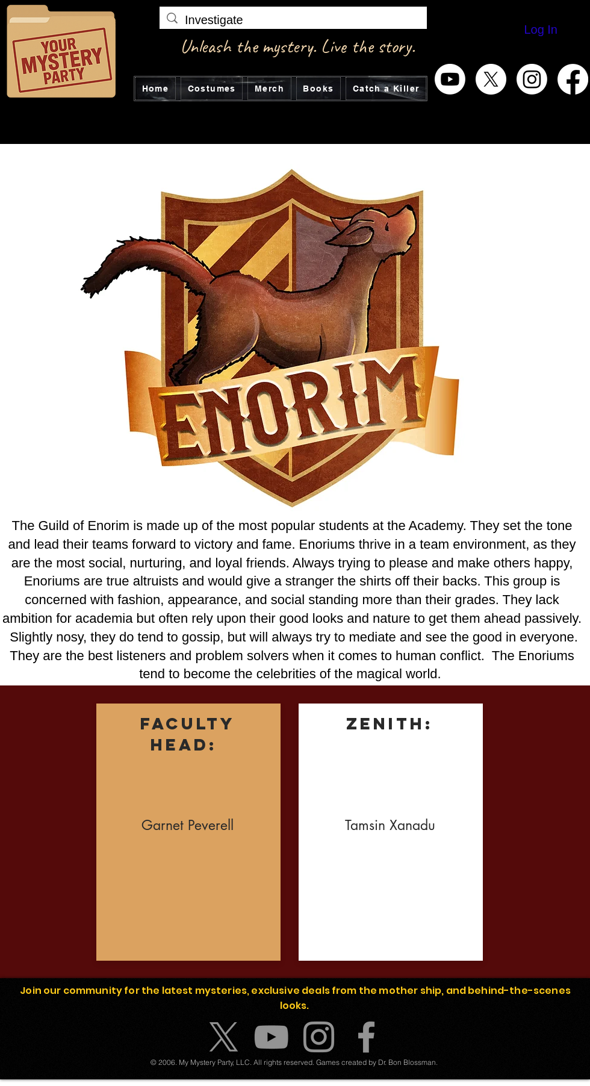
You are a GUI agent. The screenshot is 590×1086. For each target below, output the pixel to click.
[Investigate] (293, 20)
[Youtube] (450, 79)
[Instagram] (532, 79)
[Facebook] (572, 79)
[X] (491, 79)
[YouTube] (271, 1037)
